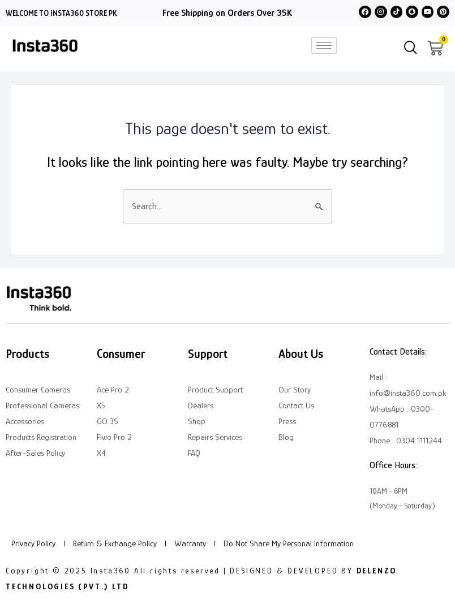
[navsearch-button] (411, 48)
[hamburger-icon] (324, 45)
